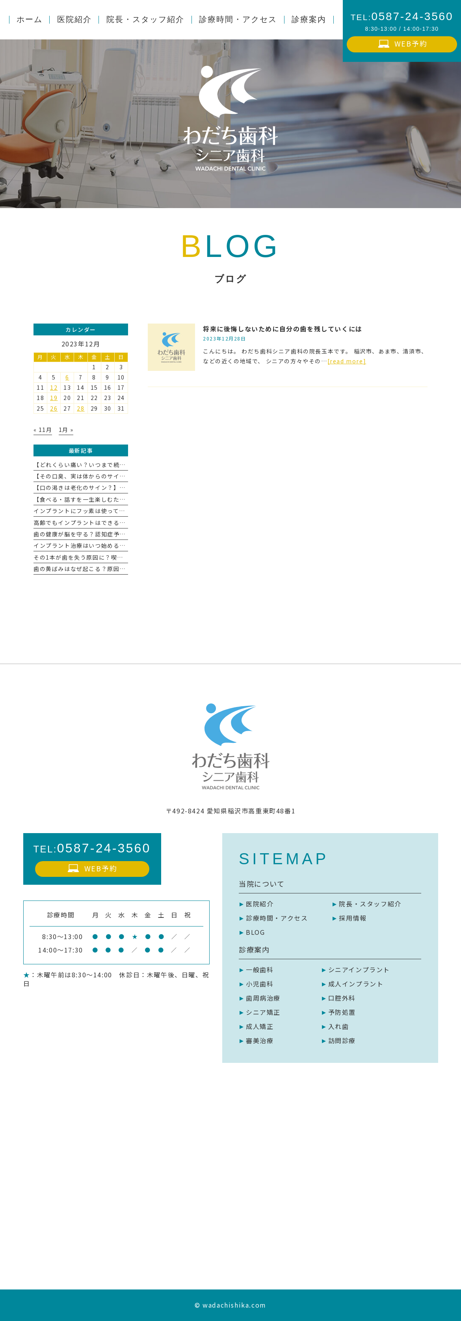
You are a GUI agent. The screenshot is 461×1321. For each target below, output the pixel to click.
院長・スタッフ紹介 (370, 903)
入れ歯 (338, 1026)
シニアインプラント (359, 969)
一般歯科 (259, 969)
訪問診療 (342, 1040)
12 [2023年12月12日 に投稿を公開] (54, 387)
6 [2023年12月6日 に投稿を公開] (67, 377)
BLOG (255, 932)
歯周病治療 (263, 998)
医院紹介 (259, 903)
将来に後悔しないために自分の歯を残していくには (282, 328)
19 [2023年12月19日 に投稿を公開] (54, 398)
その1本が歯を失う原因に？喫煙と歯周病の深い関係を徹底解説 (121, 557)
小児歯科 (259, 983)
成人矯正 (259, 1026)
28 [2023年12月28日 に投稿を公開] (80, 408)
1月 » (66, 430)
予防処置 (342, 1012)
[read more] (346, 361)
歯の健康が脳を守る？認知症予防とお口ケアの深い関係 (110, 534)
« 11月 (42, 430)
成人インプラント (356, 983)
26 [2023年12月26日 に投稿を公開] (54, 408)
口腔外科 (342, 998)
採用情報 (352, 918)
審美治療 (259, 1040)
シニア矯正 (263, 1012)
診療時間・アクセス (277, 918)
